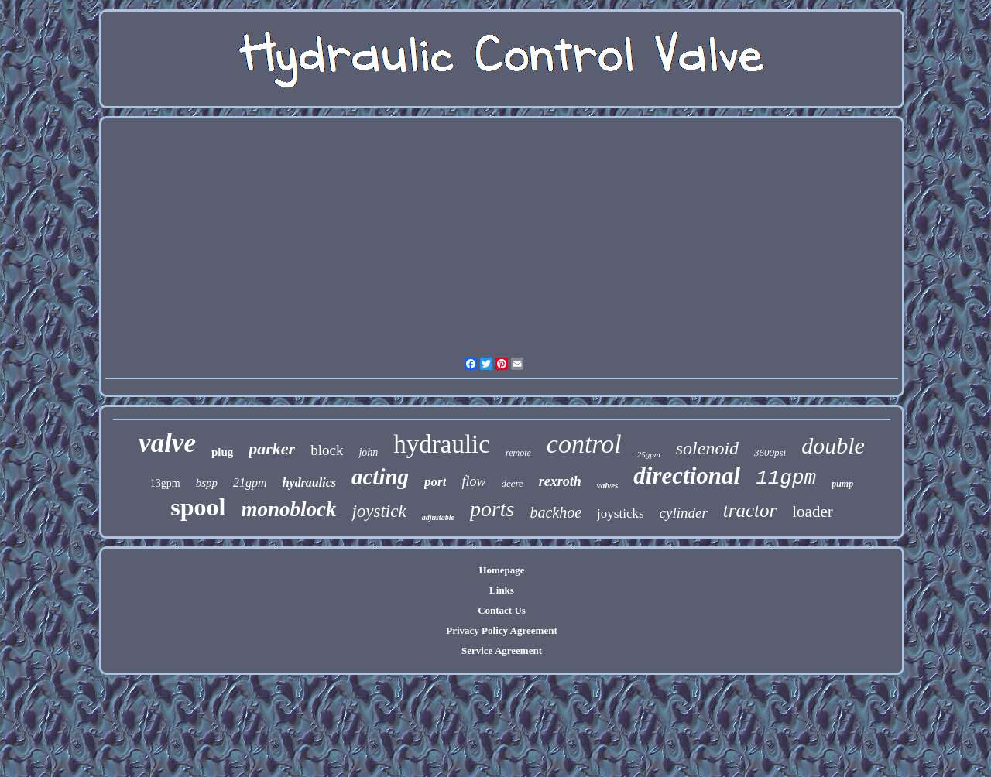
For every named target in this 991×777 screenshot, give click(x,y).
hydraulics (309, 482)
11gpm (786, 478)
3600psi (770, 452)
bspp (207, 483)
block (326, 450)
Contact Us (502, 610)
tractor (750, 510)
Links (501, 590)
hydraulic (441, 444)
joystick (378, 511)
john (368, 452)
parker (272, 448)
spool (197, 507)
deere (512, 483)
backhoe (555, 512)
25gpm (648, 454)
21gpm (250, 482)
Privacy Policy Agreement (501, 630)
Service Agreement (501, 650)
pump (842, 483)
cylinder (684, 513)
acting (380, 476)
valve (167, 443)
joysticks (620, 513)
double (833, 445)
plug (222, 452)
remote (518, 452)
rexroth (560, 481)
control (584, 444)
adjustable (438, 517)
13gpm (165, 483)
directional (686, 475)
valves (607, 485)
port (435, 481)
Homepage (501, 570)
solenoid (707, 448)
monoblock (288, 509)
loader (812, 511)
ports (492, 509)
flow (473, 481)
